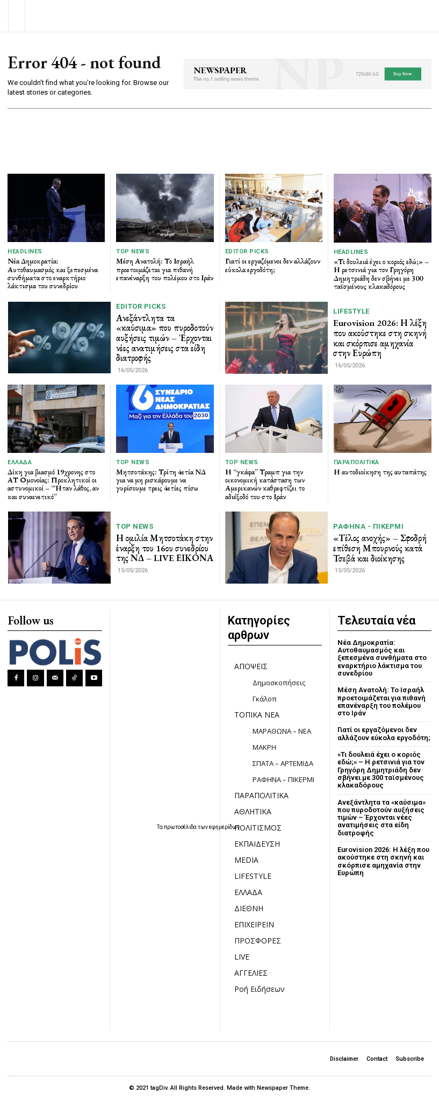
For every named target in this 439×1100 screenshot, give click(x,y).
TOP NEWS (132, 251)
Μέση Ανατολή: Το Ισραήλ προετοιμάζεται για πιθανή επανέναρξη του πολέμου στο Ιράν (164, 269)
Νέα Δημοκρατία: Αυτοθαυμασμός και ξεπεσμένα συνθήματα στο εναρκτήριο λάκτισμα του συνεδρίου (53, 273)
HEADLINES (25, 251)
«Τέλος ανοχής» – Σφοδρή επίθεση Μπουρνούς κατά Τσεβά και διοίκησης (380, 548)
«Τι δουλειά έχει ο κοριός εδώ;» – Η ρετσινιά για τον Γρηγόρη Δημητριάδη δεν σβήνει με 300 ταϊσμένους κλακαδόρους (381, 274)
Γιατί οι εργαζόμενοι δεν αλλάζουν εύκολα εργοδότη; (272, 265)
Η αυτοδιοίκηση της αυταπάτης (380, 472)
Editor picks (247, 251)
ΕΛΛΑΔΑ (20, 462)
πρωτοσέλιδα (181, 827)
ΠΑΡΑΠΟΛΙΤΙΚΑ (356, 462)
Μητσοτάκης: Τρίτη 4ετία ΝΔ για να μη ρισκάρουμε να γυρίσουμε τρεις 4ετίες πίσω (161, 480)
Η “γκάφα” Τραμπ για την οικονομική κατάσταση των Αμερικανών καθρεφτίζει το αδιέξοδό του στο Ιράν (265, 484)
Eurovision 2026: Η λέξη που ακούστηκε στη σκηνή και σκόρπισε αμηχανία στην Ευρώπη (380, 338)
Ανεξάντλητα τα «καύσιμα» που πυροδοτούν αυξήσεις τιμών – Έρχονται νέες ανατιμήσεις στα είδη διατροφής (164, 338)
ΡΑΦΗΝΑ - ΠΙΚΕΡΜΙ (368, 526)
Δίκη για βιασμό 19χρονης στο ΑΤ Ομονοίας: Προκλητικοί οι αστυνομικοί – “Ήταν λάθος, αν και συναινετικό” (53, 484)
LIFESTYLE (351, 311)
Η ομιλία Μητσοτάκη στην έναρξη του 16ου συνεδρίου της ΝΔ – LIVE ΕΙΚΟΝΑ (164, 548)
